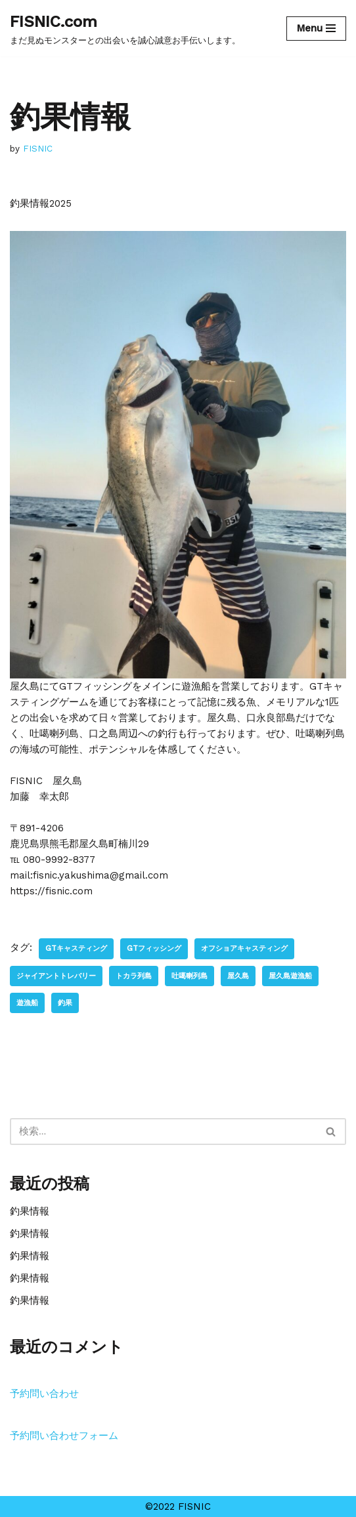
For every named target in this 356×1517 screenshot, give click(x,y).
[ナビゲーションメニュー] (316, 28)
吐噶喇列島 (189, 976)
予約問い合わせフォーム (64, 1436)
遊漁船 (27, 1003)
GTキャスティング (76, 948)
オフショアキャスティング (244, 948)
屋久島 (238, 976)
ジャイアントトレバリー (56, 976)
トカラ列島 (134, 976)
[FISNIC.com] (125, 28)
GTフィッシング (154, 948)
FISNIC (38, 148)
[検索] (163, 1131)
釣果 (65, 1003)
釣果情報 (29, 1211)
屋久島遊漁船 (290, 976)
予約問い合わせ (44, 1394)
